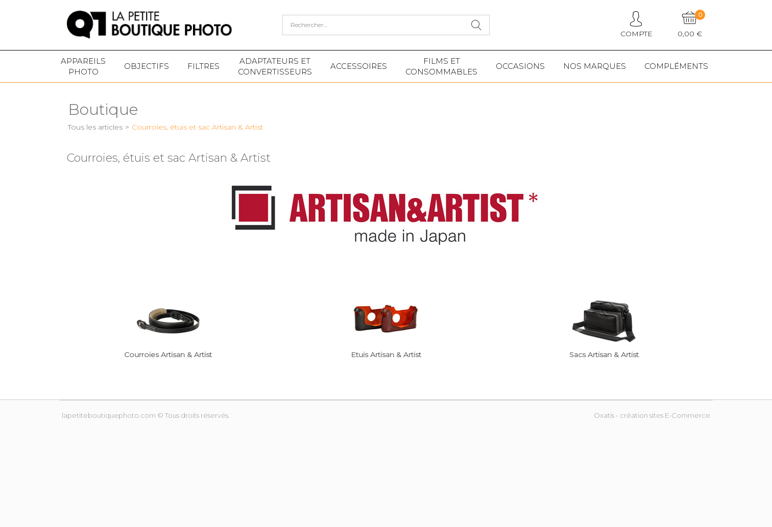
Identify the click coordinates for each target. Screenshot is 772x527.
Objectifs (146, 66)
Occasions (520, 66)
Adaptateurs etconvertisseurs (275, 66)
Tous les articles (95, 127)
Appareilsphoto (83, 66)
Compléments (676, 66)
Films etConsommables (441, 66)
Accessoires (358, 66)
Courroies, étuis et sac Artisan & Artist (197, 127)
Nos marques (594, 66)
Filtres (203, 66)
